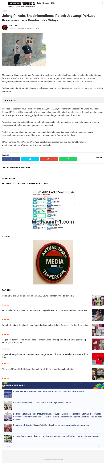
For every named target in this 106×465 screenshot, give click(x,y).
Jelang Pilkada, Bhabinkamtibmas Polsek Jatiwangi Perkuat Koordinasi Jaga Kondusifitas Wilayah (48, 18)
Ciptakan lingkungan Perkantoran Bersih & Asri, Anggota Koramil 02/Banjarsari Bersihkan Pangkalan (56, 436)
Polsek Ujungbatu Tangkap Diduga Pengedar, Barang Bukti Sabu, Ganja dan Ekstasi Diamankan (45, 325)
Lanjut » (99, 446)
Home (4, 11)
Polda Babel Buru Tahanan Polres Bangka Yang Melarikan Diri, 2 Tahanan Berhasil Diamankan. (45, 310)
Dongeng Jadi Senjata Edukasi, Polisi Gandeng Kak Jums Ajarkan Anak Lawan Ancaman (51, 425)
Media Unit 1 (60, 460)
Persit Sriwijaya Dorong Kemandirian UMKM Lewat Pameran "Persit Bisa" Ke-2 (38, 296)
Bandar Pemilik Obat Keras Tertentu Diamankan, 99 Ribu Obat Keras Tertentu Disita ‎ (49, 391)
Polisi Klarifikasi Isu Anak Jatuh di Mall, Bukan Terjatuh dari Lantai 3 (42, 403)
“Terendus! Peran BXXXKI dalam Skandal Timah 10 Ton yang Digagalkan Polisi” (38, 369)
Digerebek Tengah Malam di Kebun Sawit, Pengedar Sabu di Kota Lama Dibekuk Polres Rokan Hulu (45, 355)
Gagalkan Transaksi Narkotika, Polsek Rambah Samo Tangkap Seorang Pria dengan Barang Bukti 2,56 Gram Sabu (44, 341)
